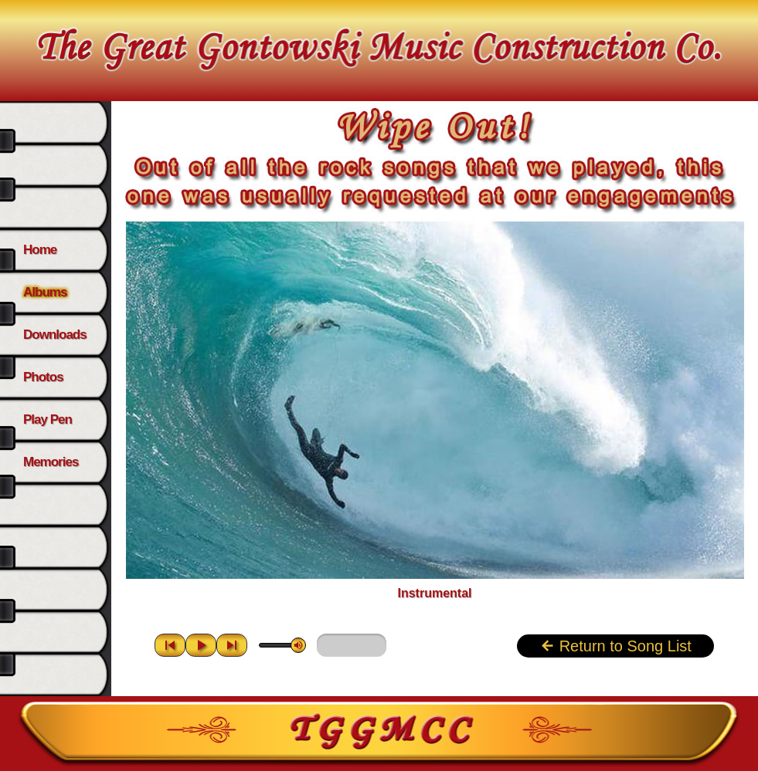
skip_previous (170, 645)
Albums (44, 292)
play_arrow (201, 645)
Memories (50, 462)
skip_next (232, 645)
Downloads (55, 334)
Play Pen (47, 419)
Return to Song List (615, 645)
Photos (43, 377)
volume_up (298, 645)
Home (39, 249)
